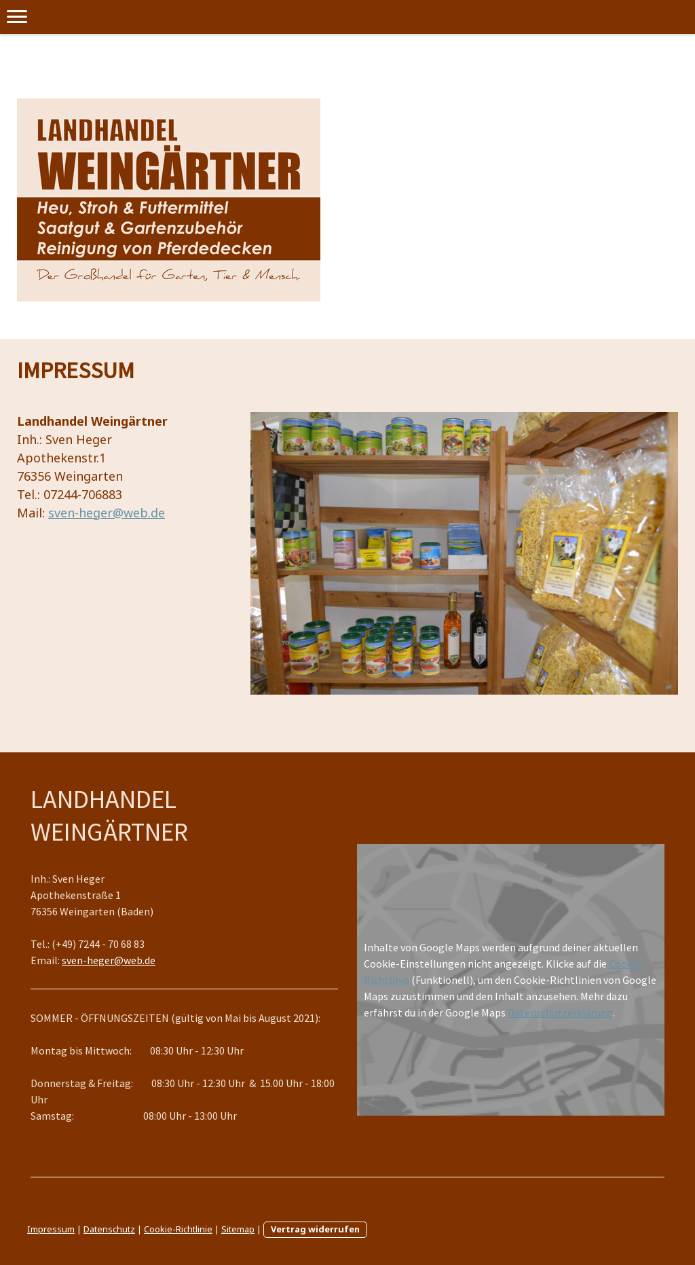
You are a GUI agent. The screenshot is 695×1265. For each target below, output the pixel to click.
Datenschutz (109, 1229)
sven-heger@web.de (106, 513)
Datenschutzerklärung (560, 1012)
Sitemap (238, 1229)
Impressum (51, 1229)
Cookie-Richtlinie (178, 1229)
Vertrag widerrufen (315, 1229)
